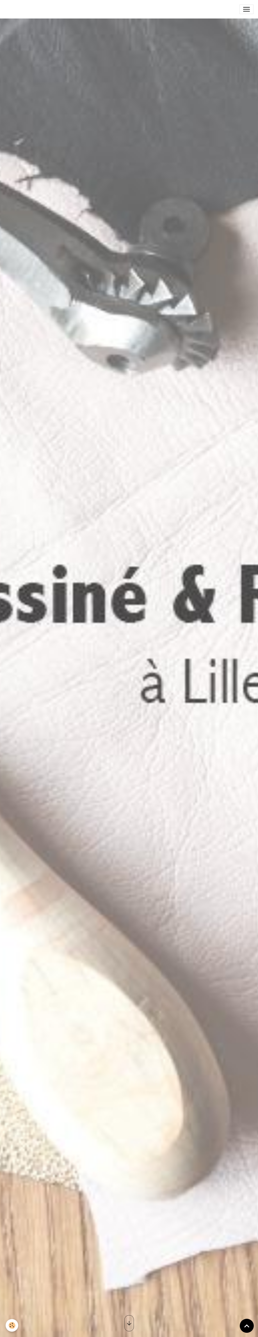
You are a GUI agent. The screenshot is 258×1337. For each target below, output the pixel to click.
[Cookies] (12, 1325)
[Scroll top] (247, 1326)
